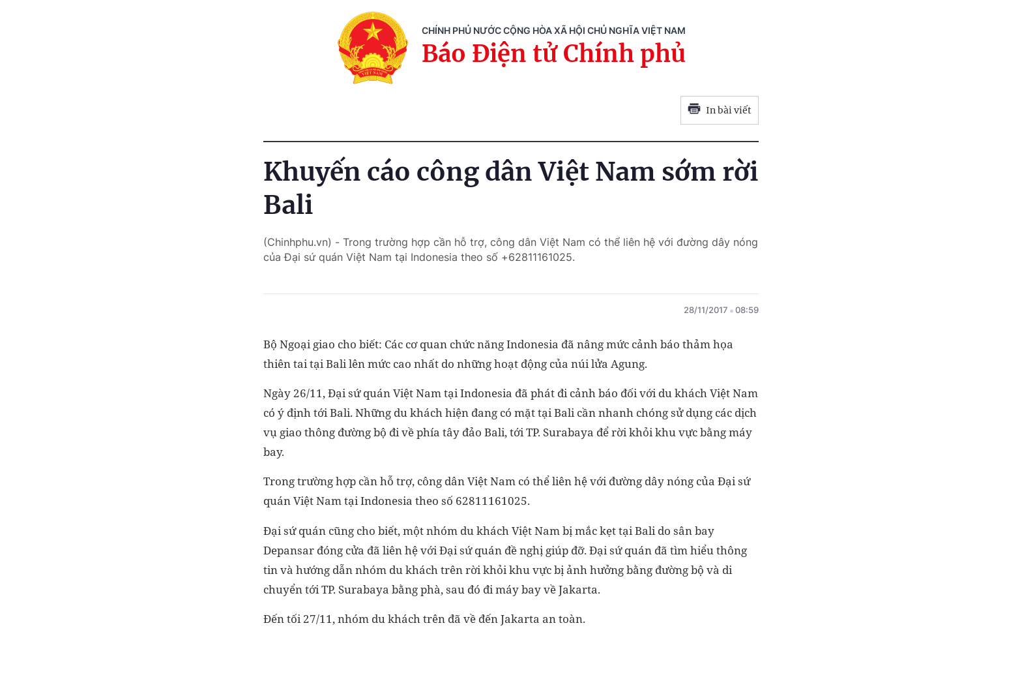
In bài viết (720, 110)
